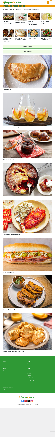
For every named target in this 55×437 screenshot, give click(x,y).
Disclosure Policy (31, 377)
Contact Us (5, 384)
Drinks (4, 363)
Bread (4, 361)
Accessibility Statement (8, 387)
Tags (29, 368)
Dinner (4, 370)
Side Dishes (30, 366)
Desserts (30, 363)
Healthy (4, 366)
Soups (29, 361)
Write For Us (30, 375)
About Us (29, 373)
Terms (4, 389)
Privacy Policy (31, 380)
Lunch (4, 368)
